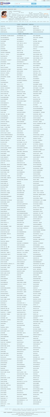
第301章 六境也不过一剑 (4, 222)
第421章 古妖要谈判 (4, 297)
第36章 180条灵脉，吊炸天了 (38, 56)
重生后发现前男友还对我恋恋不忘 (17, 410)
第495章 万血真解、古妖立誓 (37, 342)
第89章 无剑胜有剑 (20, 89)
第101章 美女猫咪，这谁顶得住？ (22, 97)
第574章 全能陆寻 (3, 392)
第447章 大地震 (35, 312)
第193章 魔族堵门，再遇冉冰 (5, 155)
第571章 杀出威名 (3, 390)
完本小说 (38, 6)
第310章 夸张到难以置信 (4, 228)
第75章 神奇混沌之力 (36, 80)
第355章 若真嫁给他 (4, 256)
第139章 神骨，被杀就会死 (5, 121)
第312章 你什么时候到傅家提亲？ (38, 228)
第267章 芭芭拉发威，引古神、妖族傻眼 (39, 200)
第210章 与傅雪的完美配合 (37, 164)
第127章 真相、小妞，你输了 (5, 114)
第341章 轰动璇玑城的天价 (21, 246)
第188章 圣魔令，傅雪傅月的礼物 (22, 151)
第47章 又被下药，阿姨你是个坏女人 (23, 63)
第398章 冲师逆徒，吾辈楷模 (21, 282)
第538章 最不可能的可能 (4, 370)
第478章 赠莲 (3, 332)
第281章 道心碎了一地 (20, 209)
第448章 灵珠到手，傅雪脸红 (5, 314)
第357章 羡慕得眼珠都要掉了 (37, 256)
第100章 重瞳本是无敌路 (4, 97)
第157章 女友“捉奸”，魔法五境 (5, 132)
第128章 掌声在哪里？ (20, 114)
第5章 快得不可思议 (20, 37)
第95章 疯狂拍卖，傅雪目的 (21, 93)
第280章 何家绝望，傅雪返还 (5, 209)
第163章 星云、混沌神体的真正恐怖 (6, 136)
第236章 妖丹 (19, 181)
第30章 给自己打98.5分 (37, 52)
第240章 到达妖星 (36, 183)
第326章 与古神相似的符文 (21, 237)
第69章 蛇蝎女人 (35, 76)
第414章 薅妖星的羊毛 (36, 291)
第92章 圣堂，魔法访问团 (21, 91)
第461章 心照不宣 (20, 321)
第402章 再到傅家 (36, 284)
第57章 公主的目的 (36, 69)
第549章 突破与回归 (36, 375)
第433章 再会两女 (3, 304)
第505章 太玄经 (3, 349)
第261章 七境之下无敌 (36, 196)
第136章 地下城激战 (4, 119)
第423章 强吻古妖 (36, 297)
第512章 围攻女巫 (20, 353)
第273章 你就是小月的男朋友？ (38, 203)
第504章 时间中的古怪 (36, 347)
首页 (2, 6)
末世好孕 (23, 21)
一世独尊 (20, 21)
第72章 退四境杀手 (36, 78)
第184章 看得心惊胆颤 (4, 149)
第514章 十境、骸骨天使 (4, 355)
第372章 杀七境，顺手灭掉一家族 (38, 265)
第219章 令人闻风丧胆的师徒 (37, 170)
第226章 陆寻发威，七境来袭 (5, 175)
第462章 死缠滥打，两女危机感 (38, 321)
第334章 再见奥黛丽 (4, 243)
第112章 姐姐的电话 (4, 104)
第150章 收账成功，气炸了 (37, 127)
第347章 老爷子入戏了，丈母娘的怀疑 (23, 250)
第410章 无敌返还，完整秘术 (21, 289)
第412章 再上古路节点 (4, 291)
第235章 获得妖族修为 (4, 181)
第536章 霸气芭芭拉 (20, 368)
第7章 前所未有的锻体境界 (5, 39)
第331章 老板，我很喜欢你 (5, 241)
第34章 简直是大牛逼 (4, 56)
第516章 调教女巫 (36, 355)
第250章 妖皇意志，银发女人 (5, 190)
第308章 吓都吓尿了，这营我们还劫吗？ (23, 226)
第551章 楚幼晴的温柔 (20, 377)
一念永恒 (30, 21)
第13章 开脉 (3, 43)
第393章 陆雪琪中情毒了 (37, 278)
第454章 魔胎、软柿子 (4, 317)
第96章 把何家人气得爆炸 (37, 93)
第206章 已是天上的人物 (21, 162)
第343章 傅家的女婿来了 (4, 248)
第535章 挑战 (3, 368)
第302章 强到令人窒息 (20, 222)
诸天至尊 (41, 21)
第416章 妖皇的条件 (20, 293)
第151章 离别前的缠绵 (4, 129)
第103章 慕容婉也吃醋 (4, 99)
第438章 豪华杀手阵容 (36, 306)
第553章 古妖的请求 (4, 379)
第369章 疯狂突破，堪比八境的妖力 (39, 263)
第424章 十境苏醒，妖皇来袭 (5, 299)
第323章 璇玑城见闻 (20, 235)
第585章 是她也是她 (36, 398)
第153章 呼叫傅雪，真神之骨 (37, 129)
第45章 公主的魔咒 (36, 61)
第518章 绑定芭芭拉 (20, 357)
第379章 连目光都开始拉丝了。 (6, 271)
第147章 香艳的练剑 (36, 125)
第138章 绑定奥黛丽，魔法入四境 (38, 119)
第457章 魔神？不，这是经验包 (6, 319)
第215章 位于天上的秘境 (21, 168)
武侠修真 (11, 6)
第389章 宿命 (19, 276)
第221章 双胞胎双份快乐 (21, 172)
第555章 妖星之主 (36, 379)
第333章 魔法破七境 (36, 241)
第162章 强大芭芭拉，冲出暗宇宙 (38, 134)
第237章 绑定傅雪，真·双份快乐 (38, 181)
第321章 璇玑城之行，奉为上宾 (38, 233)
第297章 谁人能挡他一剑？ (37, 218)
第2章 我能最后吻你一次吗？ (21, 35)
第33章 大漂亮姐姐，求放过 (37, 54)
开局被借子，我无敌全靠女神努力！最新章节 (10, 9)
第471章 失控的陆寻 (36, 327)
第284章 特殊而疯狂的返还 (21, 211)
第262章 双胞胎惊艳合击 (4, 198)
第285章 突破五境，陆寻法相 (37, 211)
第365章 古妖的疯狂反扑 (21, 261)
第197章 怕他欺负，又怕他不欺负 (22, 157)
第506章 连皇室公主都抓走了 (21, 349)
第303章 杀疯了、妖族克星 (37, 222)
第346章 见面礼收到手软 (4, 250)
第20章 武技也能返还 (20, 46)
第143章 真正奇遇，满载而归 (21, 123)
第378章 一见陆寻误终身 (37, 269)
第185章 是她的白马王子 (21, 149)
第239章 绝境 (19, 183)
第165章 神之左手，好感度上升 (38, 136)
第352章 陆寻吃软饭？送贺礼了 (6, 254)
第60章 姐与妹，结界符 (37, 71)
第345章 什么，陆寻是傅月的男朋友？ (39, 248)
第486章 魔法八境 (36, 336)
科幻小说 (34, 6)
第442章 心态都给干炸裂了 (5, 310)
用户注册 (48, 0)
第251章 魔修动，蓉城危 (21, 190)
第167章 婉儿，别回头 (20, 138)
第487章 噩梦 (3, 338)
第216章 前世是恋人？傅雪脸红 (38, 168)
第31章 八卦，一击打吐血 (5, 54)
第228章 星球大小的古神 (37, 175)
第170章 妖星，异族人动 (21, 140)
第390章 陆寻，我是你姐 (37, 276)
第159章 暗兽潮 (35, 132)
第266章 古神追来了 (20, 200)
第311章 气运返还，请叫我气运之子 (22, 228)
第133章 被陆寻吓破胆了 (4, 117)
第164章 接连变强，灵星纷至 (21, 136)
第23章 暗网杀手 (19, 48)
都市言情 (15, 6)
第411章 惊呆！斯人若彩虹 (37, 289)
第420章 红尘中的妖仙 (36, 295)
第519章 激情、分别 (36, 357)
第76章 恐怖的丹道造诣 (4, 82)
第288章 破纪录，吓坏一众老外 (38, 213)
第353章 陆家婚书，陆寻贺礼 (21, 254)
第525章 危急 (35, 360)
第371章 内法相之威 (20, 265)
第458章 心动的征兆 (20, 319)
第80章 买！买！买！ (20, 84)
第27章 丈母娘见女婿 (36, 50)
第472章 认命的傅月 (4, 329)
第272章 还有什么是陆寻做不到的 (22, 203)
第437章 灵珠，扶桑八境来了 (21, 306)
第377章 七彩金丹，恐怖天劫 (21, 269)
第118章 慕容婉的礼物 (4, 108)
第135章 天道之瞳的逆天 (37, 117)
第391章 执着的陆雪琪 (4, 278)
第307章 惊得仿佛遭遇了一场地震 (6, 226)
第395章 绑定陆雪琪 (20, 280)
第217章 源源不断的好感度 (5, 170)
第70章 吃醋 (3, 78)
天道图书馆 (44, 21)
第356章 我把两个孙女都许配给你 (22, 256)
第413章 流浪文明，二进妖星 (21, 291)
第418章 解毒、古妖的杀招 (5, 295)
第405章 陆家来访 (36, 286)
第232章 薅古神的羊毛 (4, 179)
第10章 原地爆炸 (3, 41)
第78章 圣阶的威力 (36, 82)
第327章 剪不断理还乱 (36, 237)
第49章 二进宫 (3, 65)
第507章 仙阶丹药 (36, 349)
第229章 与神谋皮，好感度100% (6, 177)
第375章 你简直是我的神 (37, 267)
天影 (25, 21)
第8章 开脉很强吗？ (20, 39)
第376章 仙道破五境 (4, 269)
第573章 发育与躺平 (36, 390)
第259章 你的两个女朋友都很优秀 (6, 196)
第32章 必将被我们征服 (20, 54)
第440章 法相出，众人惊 (21, 308)
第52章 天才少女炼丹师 (4, 67)
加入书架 (48, 9)
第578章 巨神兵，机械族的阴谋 (22, 394)
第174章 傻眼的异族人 (36, 142)
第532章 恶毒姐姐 (3, 366)
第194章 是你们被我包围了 (21, 155)
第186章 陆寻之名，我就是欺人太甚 (39, 149)
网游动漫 (29, 6)
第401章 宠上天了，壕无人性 (21, 284)
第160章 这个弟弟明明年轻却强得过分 (7, 134)
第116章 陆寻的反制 (20, 106)
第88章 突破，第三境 (4, 89)
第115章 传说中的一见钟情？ (5, 106)
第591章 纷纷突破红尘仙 (21, 28)
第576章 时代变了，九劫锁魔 (37, 392)
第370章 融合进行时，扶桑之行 (6, 265)
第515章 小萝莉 (19, 355)
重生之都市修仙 (34, 21)
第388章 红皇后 (3, 276)
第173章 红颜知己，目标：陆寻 (22, 142)
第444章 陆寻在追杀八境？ (37, 310)
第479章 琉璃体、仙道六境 (21, 332)
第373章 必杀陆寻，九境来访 (5, 267)
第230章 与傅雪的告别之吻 (21, 177)
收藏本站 (7, 0)
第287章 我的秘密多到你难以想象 (22, 213)
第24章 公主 (35, 48)
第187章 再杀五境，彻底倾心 (5, 151)
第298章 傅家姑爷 (3, 220)
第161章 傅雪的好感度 (20, 134)
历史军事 (20, 6)
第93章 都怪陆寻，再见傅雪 (37, 91)
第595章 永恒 (46, 13)
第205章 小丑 (3, 162)
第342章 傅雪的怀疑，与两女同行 (38, 246)
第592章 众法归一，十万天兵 (5, 28)
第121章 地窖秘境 (3, 110)
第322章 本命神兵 (3, 235)
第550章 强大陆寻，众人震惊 (5, 377)
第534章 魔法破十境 (36, 366)
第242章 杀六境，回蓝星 (21, 185)
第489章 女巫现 (35, 338)
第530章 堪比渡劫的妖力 (21, 364)
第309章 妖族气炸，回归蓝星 (37, 226)
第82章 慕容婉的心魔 (4, 86)
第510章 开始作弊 (36, 351)
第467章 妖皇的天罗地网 (21, 325)
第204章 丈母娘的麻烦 (36, 160)
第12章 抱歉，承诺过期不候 (37, 41)
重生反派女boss (16, 21)
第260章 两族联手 (20, 196)
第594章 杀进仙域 (20, 26)
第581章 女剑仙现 (20, 396)
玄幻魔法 (6, 6)
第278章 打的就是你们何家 (21, 207)
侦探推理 (25, 6)
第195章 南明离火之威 (36, 155)
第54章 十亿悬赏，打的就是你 (38, 67)
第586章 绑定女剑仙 (4, 400)
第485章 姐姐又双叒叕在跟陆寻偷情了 (23, 336)
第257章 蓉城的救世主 (20, 194)
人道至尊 (38, 21)
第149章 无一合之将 (20, 127)
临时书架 (43, 6)
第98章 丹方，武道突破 (20, 95)
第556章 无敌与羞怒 (4, 381)
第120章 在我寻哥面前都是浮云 (38, 108)
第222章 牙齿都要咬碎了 (37, 172)
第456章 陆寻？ (35, 317)
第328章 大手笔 (3, 239)
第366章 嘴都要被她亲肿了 (37, 261)
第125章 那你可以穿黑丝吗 (21, 112)
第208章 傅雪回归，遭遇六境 (5, 164)
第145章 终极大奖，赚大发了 (5, 125)
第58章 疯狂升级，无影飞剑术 (5, 71)
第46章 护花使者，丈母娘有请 (5, 63)
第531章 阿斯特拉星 (36, 364)
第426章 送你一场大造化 (37, 299)
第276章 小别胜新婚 (36, 205)
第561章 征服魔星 (36, 383)
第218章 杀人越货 (20, 170)
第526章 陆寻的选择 (4, 362)
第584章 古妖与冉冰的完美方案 (22, 398)
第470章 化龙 (19, 327)
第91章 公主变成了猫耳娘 (5, 91)
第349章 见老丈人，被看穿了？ (6, 252)
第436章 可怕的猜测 (4, 306)
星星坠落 (33, 410)
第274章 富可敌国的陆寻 (4, 205)
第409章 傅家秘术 (3, 289)
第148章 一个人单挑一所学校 (5, 127)
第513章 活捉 (35, 353)
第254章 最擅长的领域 (20, 192)
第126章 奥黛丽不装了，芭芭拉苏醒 (39, 112)
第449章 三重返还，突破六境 (21, 314)
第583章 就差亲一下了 (4, 398)
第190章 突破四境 (3, 153)
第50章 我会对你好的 (20, 65)
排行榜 (47, 6)
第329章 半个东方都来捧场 (21, 239)
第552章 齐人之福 (36, 377)
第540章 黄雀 (35, 370)
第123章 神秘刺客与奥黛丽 (37, 110)
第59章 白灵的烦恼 (20, 71)
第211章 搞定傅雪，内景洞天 (5, 166)
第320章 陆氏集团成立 (20, 233)
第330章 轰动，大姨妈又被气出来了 (39, 239)
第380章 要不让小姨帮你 (21, 271)
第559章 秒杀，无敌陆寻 (4, 383)
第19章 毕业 (3, 46)
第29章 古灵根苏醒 (20, 52)
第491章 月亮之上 (20, 340)
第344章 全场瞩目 (20, 248)
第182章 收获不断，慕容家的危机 (22, 147)
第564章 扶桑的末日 (36, 385)
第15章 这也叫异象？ (36, 43)
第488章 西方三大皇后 (20, 338)
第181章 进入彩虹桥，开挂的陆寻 (6, 147)
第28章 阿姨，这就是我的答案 (5, 52)
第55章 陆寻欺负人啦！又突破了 (6, 69)
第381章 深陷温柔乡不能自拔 (37, 271)
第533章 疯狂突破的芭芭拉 (21, 366)
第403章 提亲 (3, 286)
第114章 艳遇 (35, 104)
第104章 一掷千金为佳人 (21, 99)
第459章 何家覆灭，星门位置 (37, 319)
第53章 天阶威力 (19, 67)
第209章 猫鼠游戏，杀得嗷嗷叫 (22, 164)
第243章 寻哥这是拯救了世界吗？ (38, 185)
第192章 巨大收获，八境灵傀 (37, 153)
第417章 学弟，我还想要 (37, 293)
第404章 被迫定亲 (20, 286)
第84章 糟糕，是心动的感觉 (37, 86)
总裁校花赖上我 (11, 21)
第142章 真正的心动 (4, 123)
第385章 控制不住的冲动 (4, 274)
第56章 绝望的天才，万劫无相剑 (22, 69)
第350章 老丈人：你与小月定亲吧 (22, 252)
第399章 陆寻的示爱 (36, 282)
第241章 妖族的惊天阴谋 (4, 185)
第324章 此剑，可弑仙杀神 (37, 235)
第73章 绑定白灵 (3, 80)
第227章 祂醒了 (19, 175)
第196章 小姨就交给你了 (4, 157)
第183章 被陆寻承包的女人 (37, 147)
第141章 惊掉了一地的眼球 (37, 121)
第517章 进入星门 (3, 357)
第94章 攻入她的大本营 (4, 93)
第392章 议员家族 (20, 278)
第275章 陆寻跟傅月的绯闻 (21, 205)
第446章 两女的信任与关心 (21, 312)
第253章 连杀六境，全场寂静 (5, 192)
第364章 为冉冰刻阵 (4, 261)
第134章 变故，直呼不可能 (21, 117)
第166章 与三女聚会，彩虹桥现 (6, 138)
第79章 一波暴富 (3, 84)
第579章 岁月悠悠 (36, 394)
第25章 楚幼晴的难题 (4, 50)
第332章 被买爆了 (20, 241)
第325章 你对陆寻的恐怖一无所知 (6, 237)
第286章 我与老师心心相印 (5, 213)
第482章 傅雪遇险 (20, 334)
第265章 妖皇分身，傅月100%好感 (6, 200)
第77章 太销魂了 (19, 82)
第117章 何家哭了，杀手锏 (37, 106)
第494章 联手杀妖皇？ (20, 342)
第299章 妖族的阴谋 (20, 220)
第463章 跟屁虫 (3, 323)
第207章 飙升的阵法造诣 (37, 162)
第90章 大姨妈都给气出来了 (37, 89)
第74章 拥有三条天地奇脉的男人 (22, 80)
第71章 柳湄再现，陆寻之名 (21, 78)
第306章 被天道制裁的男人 (37, 224)
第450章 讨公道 (35, 314)
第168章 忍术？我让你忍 (37, 138)
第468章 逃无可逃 (36, 325)
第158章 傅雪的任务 (20, 132)
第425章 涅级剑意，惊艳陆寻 (21, 299)
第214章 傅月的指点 (4, 168)
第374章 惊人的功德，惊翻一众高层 (22, 267)
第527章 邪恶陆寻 (20, 362)
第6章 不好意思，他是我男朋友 (38, 37)
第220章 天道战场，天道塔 (5, 172)
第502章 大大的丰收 (4, 347)
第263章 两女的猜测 (20, 198)
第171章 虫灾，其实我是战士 (37, 140)
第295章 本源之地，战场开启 (5, 218)
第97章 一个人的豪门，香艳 (5, 95)
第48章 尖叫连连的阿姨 (37, 63)
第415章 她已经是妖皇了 (4, 293)
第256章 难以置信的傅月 (4, 194)
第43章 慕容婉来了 (4, 61)
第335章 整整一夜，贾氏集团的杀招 (22, 243)
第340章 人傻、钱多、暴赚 (5, 246)
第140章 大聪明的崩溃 (20, 121)
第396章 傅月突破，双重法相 (37, 280)
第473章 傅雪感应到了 (20, 329)
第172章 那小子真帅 (4, 142)
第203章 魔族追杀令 (20, 160)
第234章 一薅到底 (36, 179)
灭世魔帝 (7, 21)
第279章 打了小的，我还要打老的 (38, 207)
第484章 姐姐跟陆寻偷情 (4, 336)
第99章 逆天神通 (35, 95)
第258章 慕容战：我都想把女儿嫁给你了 (39, 194)
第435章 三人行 (35, 304)
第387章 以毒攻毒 (36, 274)
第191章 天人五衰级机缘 (21, 153)
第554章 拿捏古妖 (20, 379)
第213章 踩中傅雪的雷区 (37, 166)
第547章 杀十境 (3, 375)
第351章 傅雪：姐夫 (36, 252)
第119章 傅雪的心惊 (20, 108)
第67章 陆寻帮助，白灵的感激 (5, 76)
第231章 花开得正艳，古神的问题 (38, 177)
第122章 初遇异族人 (20, 110)
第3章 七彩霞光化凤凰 (36, 35)
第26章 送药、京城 (20, 50)
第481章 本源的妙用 (4, 334)
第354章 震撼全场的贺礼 (37, 254)
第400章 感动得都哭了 (4, 284)
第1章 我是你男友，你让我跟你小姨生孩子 (7, 35)
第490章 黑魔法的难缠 (4, 340)
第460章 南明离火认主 (4, 321)
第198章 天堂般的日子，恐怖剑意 (38, 157)
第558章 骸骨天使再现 (36, 381)
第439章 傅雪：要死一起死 (5, 308)
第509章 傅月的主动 (20, 351)
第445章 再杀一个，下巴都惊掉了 (6, 312)
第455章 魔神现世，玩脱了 (21, 317)
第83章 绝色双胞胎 (20, 86)
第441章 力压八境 (36, 308)
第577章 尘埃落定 (3, 394)
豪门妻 (36, 410)
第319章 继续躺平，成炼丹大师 (6, 233)
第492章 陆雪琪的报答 (36, 340)
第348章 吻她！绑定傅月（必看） (38, 250)
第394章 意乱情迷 (3, 280)
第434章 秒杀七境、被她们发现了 (22, 304)
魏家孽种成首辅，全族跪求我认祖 (26, 410)
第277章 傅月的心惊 (4, 207)
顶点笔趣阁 (6, 3)
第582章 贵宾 (35, 396)
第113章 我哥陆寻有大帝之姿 (21, 104)
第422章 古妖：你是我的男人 (21, 297)
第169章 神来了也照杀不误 (5, 140)
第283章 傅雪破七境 (4, 211)
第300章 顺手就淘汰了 (36, 220)
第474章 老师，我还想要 (37, 329)
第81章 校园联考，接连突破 (37, 84)
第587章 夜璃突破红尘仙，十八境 (22, 400)
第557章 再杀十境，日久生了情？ (22, 381)
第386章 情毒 (19, 274)
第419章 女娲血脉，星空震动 (21, 295)
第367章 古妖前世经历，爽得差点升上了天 (7, 263)
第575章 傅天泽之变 (20, 392)
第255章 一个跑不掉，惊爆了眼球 (38, 192)
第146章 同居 (19, 125)
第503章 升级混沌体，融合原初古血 (22, 347)
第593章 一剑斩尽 (36, 26)
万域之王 (48, 21)
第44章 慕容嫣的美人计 (20, 61)
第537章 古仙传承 (36, 368)
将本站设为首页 (2, 0)
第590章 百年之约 (36, 28)
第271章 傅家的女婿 (4, 203)
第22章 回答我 (3, 48)
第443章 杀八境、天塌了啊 (21, 310)
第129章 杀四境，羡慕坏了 (37, 114)
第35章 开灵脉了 (19, 56)
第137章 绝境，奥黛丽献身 (21, 119)
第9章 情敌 (35, 39)
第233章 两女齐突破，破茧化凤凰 (22, 179)
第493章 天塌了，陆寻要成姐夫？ (6, 342)
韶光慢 (27, 21)
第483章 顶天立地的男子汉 (37, 334)
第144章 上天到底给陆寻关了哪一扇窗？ (39, 123)
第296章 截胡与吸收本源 (21, 218)
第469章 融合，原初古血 (4, 327)
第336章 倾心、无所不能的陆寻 (38, 243)
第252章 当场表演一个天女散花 (38, 190)
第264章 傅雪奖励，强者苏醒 (37, 198)
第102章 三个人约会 (36, 97)
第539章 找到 (19, 370)
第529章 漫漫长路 (3, 364)
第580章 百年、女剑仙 (4, 396)
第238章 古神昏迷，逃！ (4, 183)
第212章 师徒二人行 (20, 166)
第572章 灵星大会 (20, 390)
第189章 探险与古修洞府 (37, 151)
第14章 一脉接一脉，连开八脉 (21, 43)
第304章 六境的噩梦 (4, 224)
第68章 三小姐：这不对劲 (21, 76)
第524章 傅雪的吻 (20, 360)
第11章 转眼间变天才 (20, 41)
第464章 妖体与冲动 (20, 323)
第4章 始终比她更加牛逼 (4, 37)
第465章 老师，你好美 (36, 323)
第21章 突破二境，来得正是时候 (38, 46)
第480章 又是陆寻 (36, 332)
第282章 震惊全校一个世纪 (37, 209)
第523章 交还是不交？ (4, 360)
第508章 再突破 (3, 351)
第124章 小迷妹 (3, 112)
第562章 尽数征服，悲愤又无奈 (6, 385)
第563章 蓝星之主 (20, 385)
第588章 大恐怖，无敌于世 (37, 400)
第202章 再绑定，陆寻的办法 (5, 160)
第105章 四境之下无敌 (36, 99)
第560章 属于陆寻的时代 (21, 383)
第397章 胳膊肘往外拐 (4, 282)
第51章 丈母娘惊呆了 (36, 65)
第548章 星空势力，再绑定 (21, 375)
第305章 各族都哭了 (20, 224)
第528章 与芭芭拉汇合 (36, 362)
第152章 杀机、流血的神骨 (21, 129)
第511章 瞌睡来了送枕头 (4, 353)
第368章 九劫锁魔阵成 (20, 263)
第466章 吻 (2, 325)
